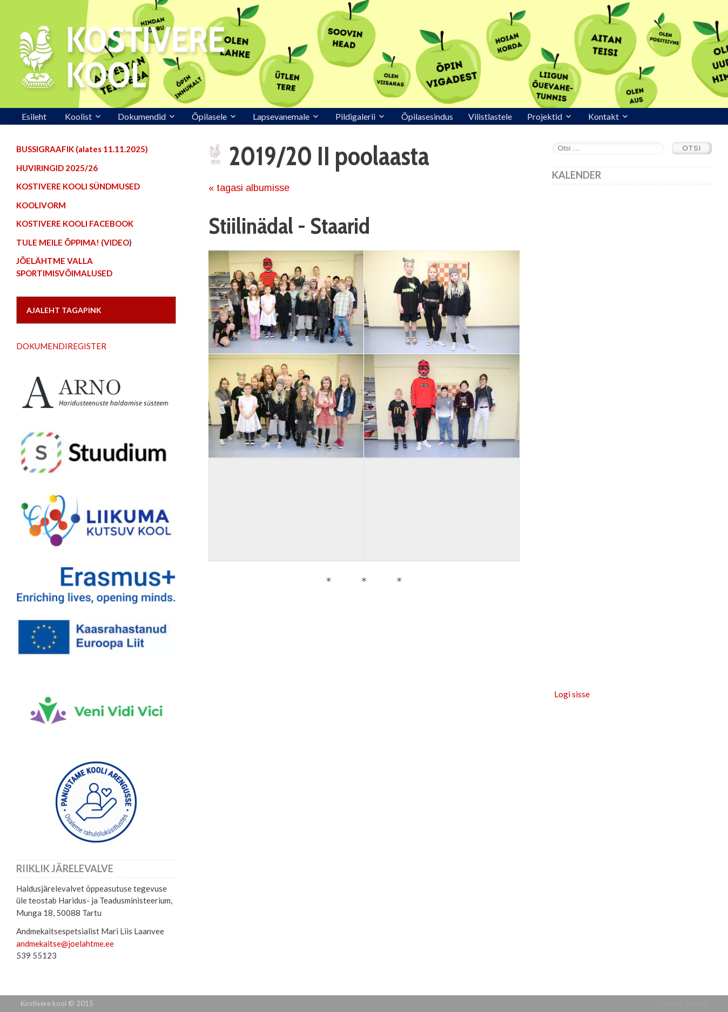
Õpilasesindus (427, 116)
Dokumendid (142, 116)
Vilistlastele (490, 116)
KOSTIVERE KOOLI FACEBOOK (74, 223)
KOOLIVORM (41, 205)
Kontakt (603, 116)
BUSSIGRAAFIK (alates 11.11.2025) (82, 149)
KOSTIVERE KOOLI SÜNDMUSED (78, 186)
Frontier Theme (681, 1003)
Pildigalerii (355, 116)
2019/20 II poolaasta (328, 156)
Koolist (78, 116)
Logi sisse (572, 694)
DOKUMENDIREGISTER (61, 346)
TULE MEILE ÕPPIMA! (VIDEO (72, 242)
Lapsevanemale (281, 116)
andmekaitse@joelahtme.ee (65, 943)
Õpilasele (209, 116)
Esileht (34, 116)
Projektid (544, 116)
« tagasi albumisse (248, 187)
